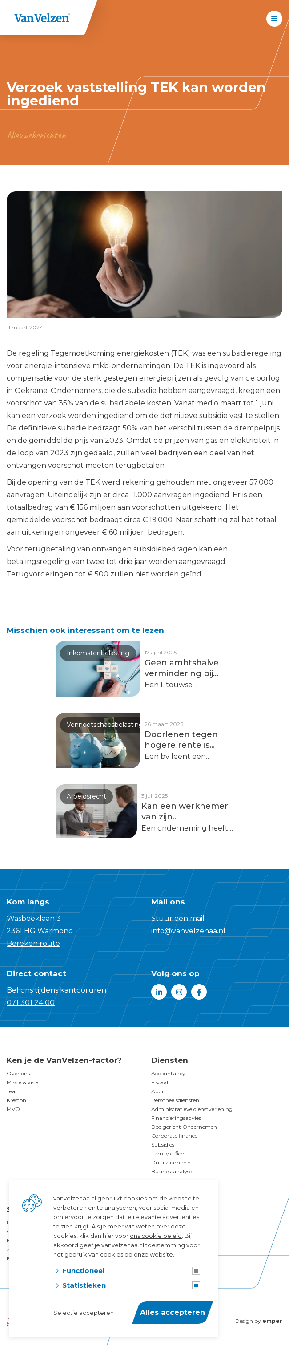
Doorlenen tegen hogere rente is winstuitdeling (181, 740)
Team (14, 1091)
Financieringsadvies (176, 1118)
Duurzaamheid (171, 1162)
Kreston (16, 1100)
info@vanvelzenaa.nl (188, 931)
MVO (13, 1109)
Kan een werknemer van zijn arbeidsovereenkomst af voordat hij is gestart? (187, 811)
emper (272, 1321)
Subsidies (162, 1144)
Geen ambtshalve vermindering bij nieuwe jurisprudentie (181, 668)
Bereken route (33, 943)
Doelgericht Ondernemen (184, 1126)
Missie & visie (22, 1082)
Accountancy (168, 1073)
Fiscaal (159, 1082)
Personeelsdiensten (175, 1100)
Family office (167, 1153)
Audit (158, 1091)
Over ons (18, 1073)
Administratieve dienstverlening (192, 1109)
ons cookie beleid (156, 1235)
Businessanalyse (171, 1171)
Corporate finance (174, 1135)
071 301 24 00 (31, 1002)
